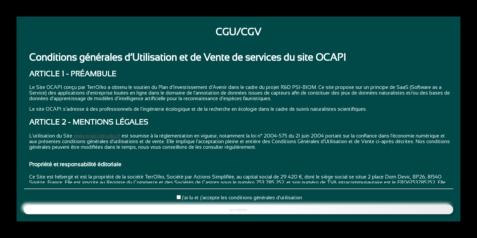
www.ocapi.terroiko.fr (97, 136)
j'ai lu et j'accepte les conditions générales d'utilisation (242, 197)
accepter (238, 209)
